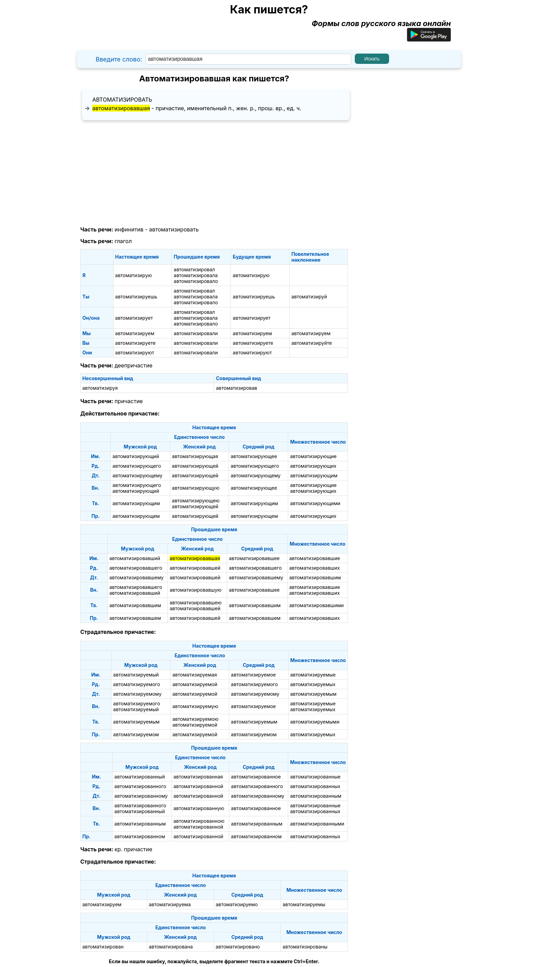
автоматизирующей (195, 466)
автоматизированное (256, 777)
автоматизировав (236, 388)
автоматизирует (134, 318)
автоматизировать (122, 99)
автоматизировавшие (314, 558)
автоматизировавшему (136, 577)
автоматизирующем (136, 516)
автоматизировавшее (254, 558)
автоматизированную (198, 808)
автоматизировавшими (316, 605)
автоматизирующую (195, 488)
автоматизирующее (254, 456)
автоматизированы (305, 946)
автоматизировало (196, 281)
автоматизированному (140, 796)
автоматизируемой (194, 684)
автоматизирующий (136, 456)
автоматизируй (309, 296)
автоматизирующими (315, 503)
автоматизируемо (237, 904)
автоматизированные (315, 777)
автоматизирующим (313, 475)
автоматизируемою (195, 719)
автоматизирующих (313, 466)
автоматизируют (134, 352)
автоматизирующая (195, 456)
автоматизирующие (313, 456)
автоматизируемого (136, 684)
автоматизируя (100, 388)
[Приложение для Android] (429, 38)
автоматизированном (139, 836)
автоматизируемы (304, 904)
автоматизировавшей (194, 568)
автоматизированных (315, 786)
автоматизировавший (134, 558)
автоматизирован (103, 946)
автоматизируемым (313, 694)
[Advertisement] (214, 173)
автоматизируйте (311, 343)
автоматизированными (317, 824)
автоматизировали (196, 333)
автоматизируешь (136, 296)
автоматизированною (198, 821)
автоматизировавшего (135, 568)
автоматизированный (139, 777)
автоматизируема (170, 904)
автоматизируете (135, 343)
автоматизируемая (194, 675)
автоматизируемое (253, 675)
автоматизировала (196, 275)
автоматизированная (198, 777)
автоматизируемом (136, 734)
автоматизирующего (137, 466)
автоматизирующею (196, 500)
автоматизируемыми (315, 722)
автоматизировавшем (135, 618)
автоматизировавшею (195, 602)
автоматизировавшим (315, 577)
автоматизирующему (137, 475)
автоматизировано (238, 946)
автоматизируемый (136, 675)
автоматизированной (198, 786)
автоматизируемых (313, 684)
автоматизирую (133, 275)
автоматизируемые (313, 675)
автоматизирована (171, 946)
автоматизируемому (137, 694)
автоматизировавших (314, 568)
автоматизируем (134, 333)
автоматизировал (194, 269)
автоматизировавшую (195, 590)
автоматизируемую (195, 706)
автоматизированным (315, 796)
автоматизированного (140, 786)
